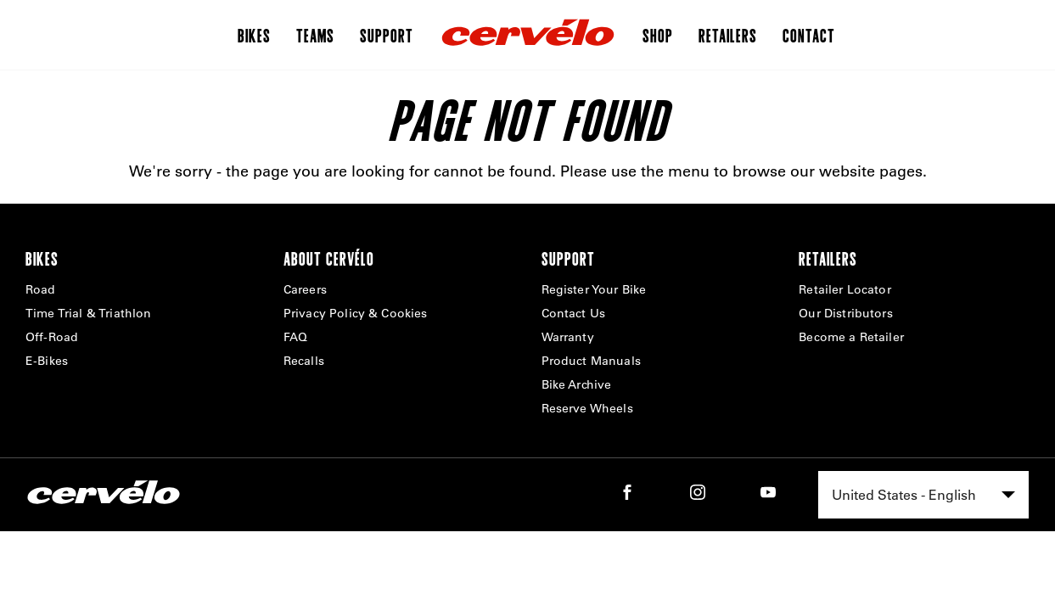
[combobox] (923, 494)
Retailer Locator (845, 289)
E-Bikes (46, 360)
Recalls (303, 360)
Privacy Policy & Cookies (355, 313)
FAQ (295, 337)
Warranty (568, 337)
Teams (315, 35)
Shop (658, 35)
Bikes (254, 35)
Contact (809, 35)
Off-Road (51, 337)
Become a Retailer (851, 337)
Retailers (728, 35)
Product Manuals (591, 360)
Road (40, 289)
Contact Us (574, 313)
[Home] (528, 35)
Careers (305, 289)
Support (386, 35)
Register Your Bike (594, 289)
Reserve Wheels (587, 408)
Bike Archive (577, 384)
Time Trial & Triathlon (88, 313)
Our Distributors (846, 313)
